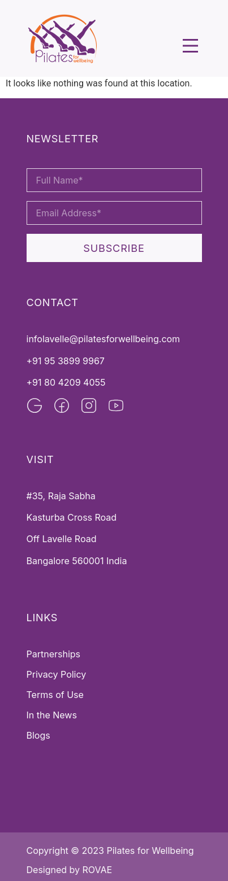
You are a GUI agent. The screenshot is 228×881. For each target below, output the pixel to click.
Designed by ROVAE (70, 869)
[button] (190, 47)
